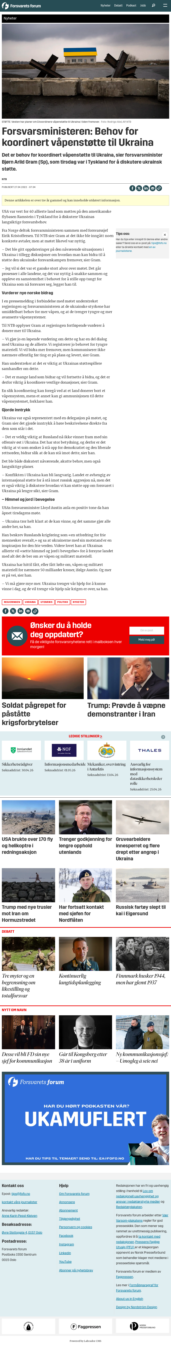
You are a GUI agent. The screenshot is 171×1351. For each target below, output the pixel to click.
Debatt (118, 8)
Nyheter (106, 8)
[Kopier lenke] (159, 193)
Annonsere (67, 1207)
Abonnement (68, 1215)
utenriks (47, 607)
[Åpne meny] (165, 8)
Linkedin (65, 1258)
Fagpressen (124, 1282)
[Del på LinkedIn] (146, 193)
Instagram (66, 1249)
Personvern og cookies (75, 1232)
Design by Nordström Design (136, 1312)
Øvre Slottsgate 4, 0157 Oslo (22, 1237)
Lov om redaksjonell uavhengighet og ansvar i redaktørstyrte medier (138, 1202)
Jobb (143, 8)
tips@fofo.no (159, 248)
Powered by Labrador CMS (85, 1346)
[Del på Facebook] (132, 193)
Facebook (66, 1241)
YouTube (65, 1267)
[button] (163, 742)
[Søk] (153, 8)
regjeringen (12, 607)
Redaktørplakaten (129, 1212)
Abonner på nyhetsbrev (76, 1275)
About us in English (129, 1304)
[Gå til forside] (32, 8)
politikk (62, 607)
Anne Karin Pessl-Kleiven (19, 1221)
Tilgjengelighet (69, 1224)
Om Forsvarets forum (74, 1199)
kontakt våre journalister (19, 1207)
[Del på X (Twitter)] (139, 193)
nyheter (78, 607)
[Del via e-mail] (152, 193)
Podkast (131, 8)
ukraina (30, 607)
